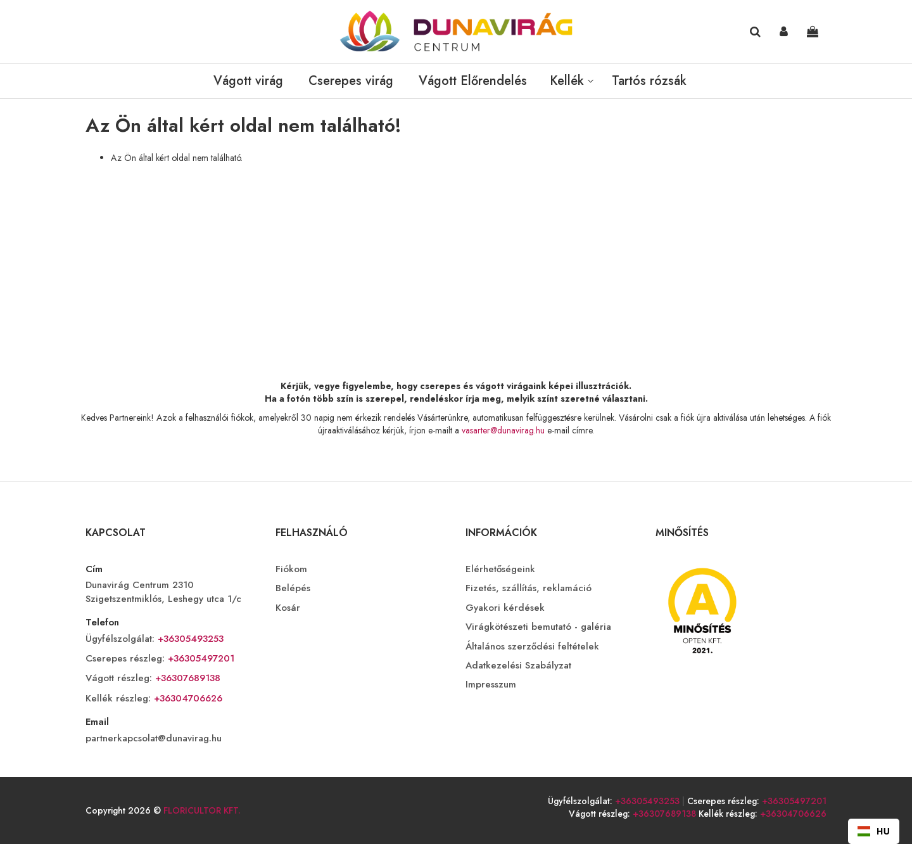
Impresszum (491, 684)
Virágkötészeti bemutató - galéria (538, 627)
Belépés (293, 588)
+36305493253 (189, 639)
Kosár (288, 608)
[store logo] (456, 31)
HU (874, 831)
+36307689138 (186, 678)
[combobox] (873, 831)
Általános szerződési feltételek (532, 646)
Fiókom (291, 569)
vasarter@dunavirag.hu (503, 430)
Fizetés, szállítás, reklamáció (529, 588)
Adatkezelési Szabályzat (518, 665)
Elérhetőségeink (500, 569)
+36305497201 (199, 658)
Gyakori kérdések (505, 608)
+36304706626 (186, 698)
